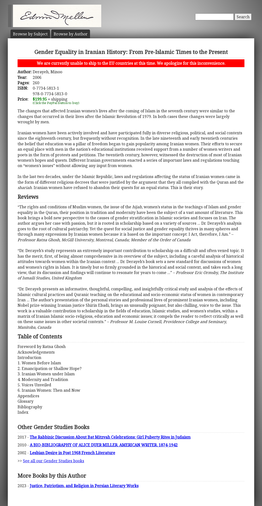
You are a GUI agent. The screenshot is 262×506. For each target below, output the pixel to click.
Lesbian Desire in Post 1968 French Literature (72, 452)
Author (71, 34)
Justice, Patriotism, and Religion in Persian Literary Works (84, 485)
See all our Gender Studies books (53, 461)
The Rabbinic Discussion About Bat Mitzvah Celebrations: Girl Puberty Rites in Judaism (110, 437)
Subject (30, 34)
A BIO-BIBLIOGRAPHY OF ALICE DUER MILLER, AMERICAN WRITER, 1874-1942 (104, 445)
